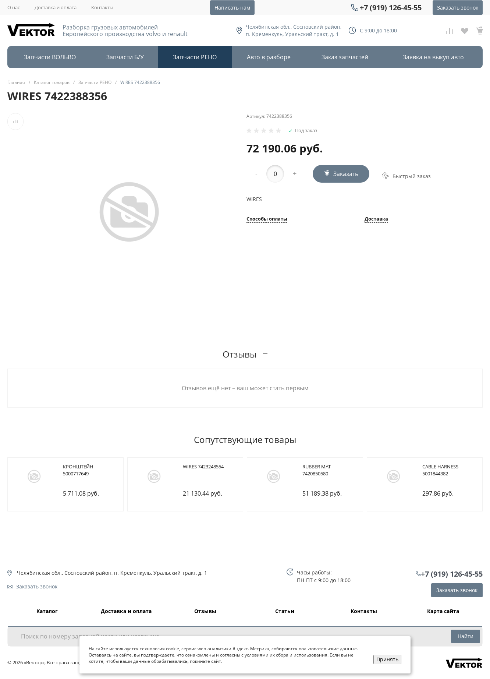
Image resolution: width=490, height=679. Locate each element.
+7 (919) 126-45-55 (391, 7)
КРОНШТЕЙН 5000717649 (78, 470)
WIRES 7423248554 (203, 466)
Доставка (376, 219)
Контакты (102, 7)
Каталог (47, 611)
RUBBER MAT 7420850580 (316, 470)
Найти (465, 636)
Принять (387, 659)
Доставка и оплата (56, 7)
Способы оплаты (266, 219)
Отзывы (205, 611)
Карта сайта (443, 611)
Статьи (284, 611)
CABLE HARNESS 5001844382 (440, 470)
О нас (13, 7)
